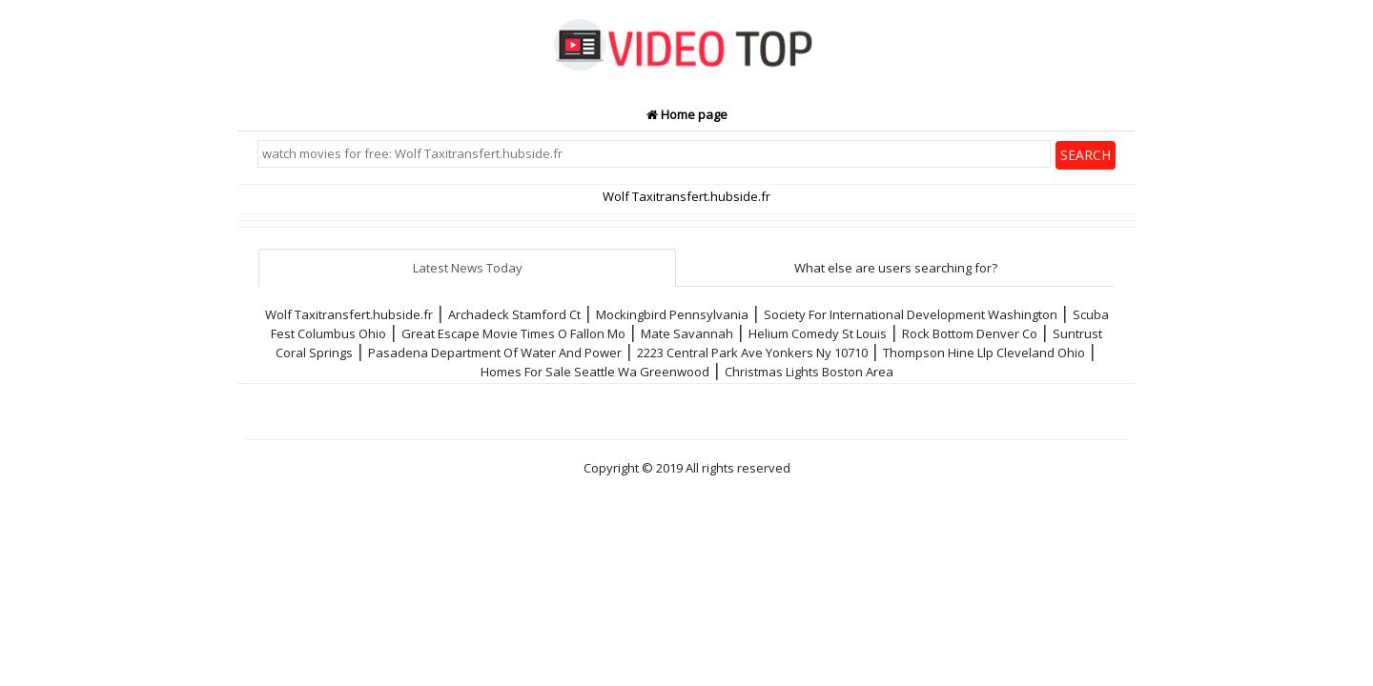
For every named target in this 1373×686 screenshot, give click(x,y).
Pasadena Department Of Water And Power (495, 352)
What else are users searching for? (895, 267)
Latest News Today (468, 267)
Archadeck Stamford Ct (514, 314)
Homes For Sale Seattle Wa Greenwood (595, 371)
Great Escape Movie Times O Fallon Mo (513, 333)
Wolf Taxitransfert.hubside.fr (349, 314)
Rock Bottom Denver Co (969, 333)
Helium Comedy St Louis (817, 333)
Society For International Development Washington (910, 314)
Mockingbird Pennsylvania (672, 314)
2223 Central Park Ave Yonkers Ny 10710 (752, 352)
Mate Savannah (687, 333)
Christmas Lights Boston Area (809, 371)
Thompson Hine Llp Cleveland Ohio (984, 352)
